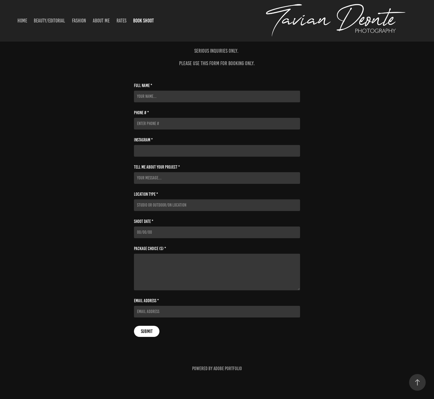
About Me (101, 21)
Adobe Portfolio (227, 368)
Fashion (79, 21)
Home (22, 21)
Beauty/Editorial (49, 21)
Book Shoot (143, 21)
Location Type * (146, 194)
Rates (121, 21)
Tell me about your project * (157, 167)
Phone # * (141, 113)
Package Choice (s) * (150, 248)
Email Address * (146, 301)
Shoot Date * (143, 221)
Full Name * (143, 85)
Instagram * (143, 140)
